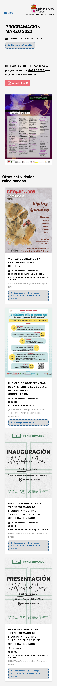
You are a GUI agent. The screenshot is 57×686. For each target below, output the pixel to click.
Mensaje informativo (20, 45)
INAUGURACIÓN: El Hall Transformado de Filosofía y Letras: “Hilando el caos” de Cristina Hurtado (25, 511)
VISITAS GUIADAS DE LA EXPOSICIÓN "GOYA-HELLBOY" (24, 262)
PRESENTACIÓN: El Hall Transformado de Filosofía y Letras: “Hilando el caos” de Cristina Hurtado (25, 636)
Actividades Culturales (40, 15)
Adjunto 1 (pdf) (18, 83)
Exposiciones (19, 293)
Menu (8, 12)
